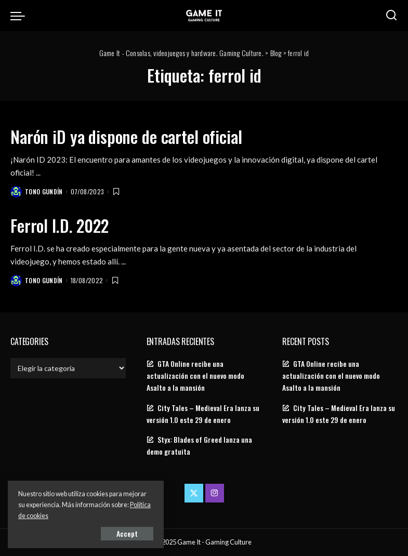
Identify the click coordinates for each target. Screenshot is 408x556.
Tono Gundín (44, 191)
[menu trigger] (20, 15)
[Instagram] (214, 493)
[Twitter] (194, 493)
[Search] (391, 15)
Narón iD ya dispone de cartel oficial (126, 136)
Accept (127, 533)
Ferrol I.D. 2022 (59, 225)
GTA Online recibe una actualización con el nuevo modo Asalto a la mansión (195, 376)
